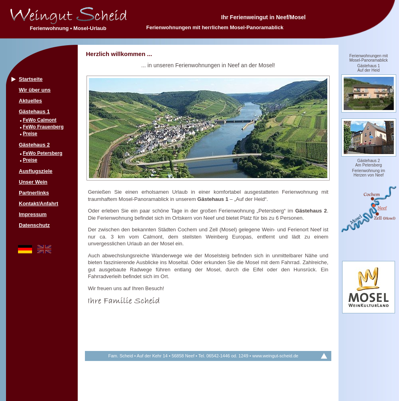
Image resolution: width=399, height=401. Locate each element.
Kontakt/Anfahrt (38, 203)
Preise (30, 133)
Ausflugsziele (35, 171)
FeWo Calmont (39, 120)
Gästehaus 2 (34, 145)
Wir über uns (34, 90)
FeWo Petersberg (42, 153)
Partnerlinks (34, 193)
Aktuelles (30, 101)
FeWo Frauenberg (43, 127)
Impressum (32, 214)
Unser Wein (33, 182)
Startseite (30, 79)
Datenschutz (34, 225)
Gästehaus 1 (34, 111)
